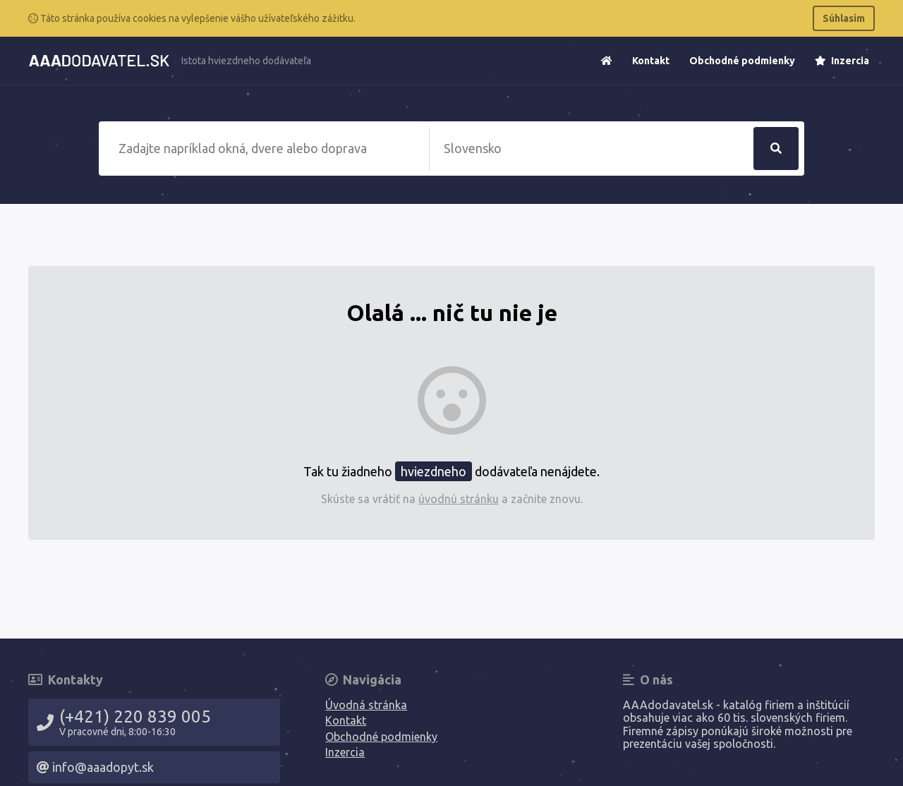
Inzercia (842, 60)
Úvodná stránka (366, 705)
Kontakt (650, 60)
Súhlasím (844, 18)
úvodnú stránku (458, 498)
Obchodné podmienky (742, 60)
